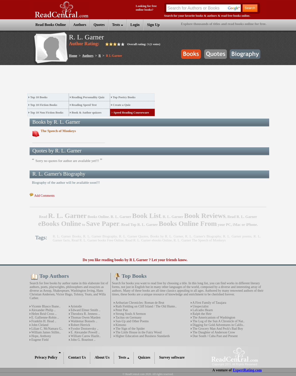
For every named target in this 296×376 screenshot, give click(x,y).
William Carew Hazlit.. (85, 336)
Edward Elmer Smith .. (85, 310)
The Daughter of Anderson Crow (213, 332)
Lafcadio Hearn (202, 310)
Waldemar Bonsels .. (83, 321)
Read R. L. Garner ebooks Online (148, 240)
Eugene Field (40, 339)
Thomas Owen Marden (85, 317)
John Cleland (39, 325)
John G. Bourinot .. (83, 339)
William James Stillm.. (46, 332)
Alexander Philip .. (43, 310)
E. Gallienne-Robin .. (45, 317)
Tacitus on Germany (128, 317)
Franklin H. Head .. (43, 321)
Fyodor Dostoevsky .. (84, 328)
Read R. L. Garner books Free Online (97, 240)
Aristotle (76, 306)
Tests (117, 25)
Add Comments (44, 195)
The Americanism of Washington (213, 317)
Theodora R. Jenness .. (85, 314)
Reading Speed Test (83, 105)
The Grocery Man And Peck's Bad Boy (217, 328)
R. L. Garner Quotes (133, 236)
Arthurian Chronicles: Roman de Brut (139, 302)
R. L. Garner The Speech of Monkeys (199, 240)
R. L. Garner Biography (100, 236)
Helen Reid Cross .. (44, 314)
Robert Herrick (80, 325)
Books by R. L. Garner (166, 236)
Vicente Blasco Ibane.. (45, 306)
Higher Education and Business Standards (142, 336)
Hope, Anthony (41, 336)
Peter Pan (121, 310)
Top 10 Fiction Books (43, 105)
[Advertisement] (111, 80)
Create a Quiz (121, 105)
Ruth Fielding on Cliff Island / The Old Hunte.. (145, 306)
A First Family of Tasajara (209, 302)
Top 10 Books (39, 97)
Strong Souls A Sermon (130, 314)
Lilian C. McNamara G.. (47, 328)
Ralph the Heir (202, 314)
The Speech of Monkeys (58, 131)
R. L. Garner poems (237, 236)
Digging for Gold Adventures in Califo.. (218, 325)
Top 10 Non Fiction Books (46, 112)
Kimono (120, 325)
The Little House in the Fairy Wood (138, 332)
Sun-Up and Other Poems (132, 321)
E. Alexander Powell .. (85, 332)
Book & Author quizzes (86, 112)
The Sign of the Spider (130, 328)
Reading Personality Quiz (87, 97)
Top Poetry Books (124, 97)
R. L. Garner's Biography (203, 236)
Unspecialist (200, 306)
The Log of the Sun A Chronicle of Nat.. (218, 321)
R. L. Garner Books (67, 236)
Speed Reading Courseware (131, 112)
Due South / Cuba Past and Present (215, 336)
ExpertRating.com (247, 370)
